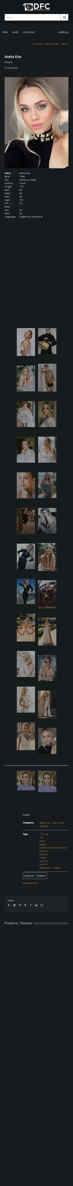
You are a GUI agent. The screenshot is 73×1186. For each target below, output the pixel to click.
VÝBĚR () (63, 32)
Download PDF (30, 882)
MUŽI (15, 32)
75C (41, 837)
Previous (38, 43)
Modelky (43, 826)
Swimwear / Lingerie (50, 867)
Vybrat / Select (35, 876)
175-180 (44, 834)
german (43, 850)
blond (42, 840)
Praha (42, 857)
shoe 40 (43, 861)
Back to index (52, 43)
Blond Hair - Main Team (51, 822)
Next (64, 43)
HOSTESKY (29, 32)
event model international (52, 847)
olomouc (43, 854)
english (43, 844)
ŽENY (5, 32)
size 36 (43, 864)
